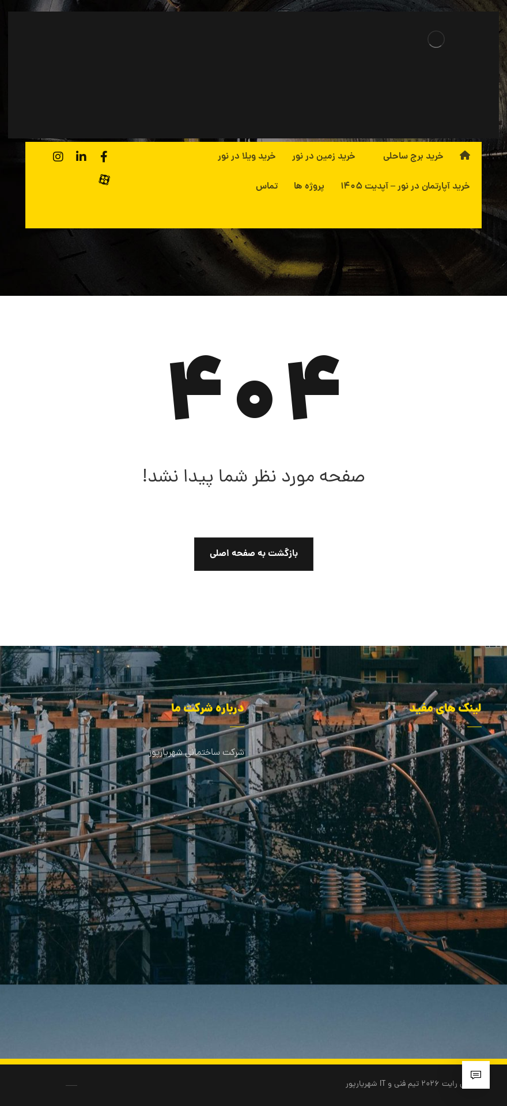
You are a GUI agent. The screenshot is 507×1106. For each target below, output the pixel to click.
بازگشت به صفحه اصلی (254, 554)
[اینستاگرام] (58, 156)
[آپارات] (104, 179)
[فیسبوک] (104, 156)
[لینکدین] (81, 156)
